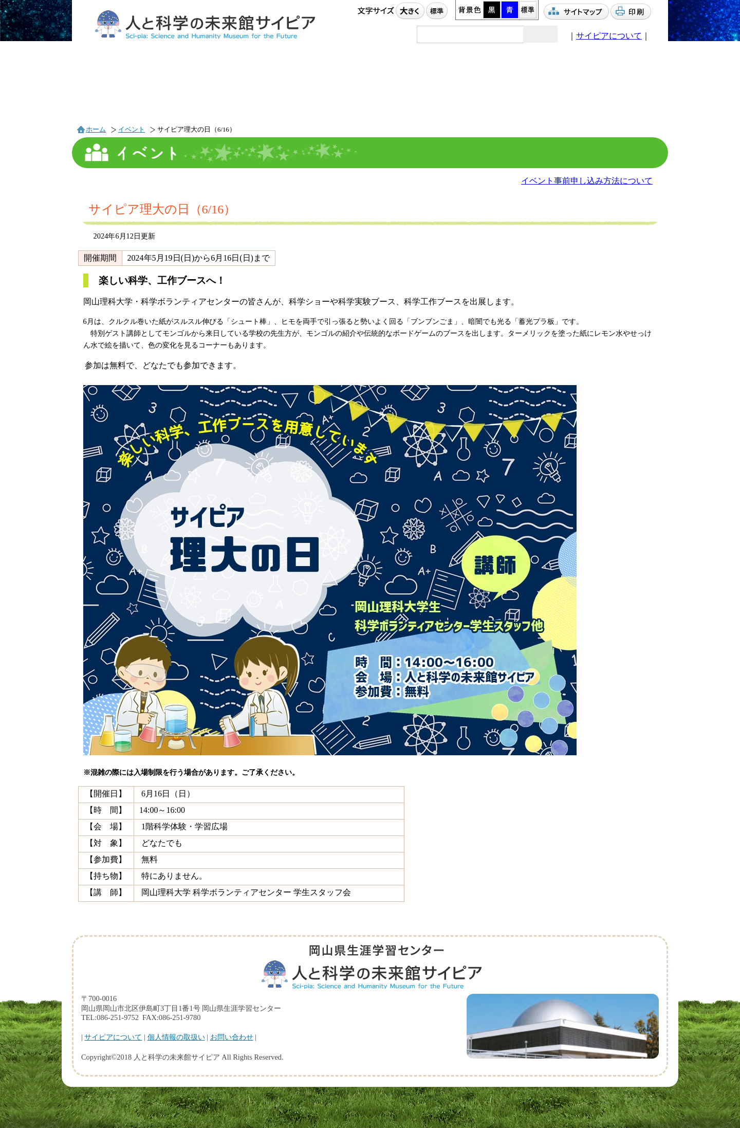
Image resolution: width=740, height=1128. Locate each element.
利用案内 (323, 90)
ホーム (96, 129)
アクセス (523, 91)
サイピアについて (609, 35)
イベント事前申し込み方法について (587, 180)
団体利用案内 (423, 90)
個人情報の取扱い (176, 1037)
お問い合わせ (231, 1037)
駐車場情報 (616, 90)
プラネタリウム (226, 90)
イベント (126, 91)
